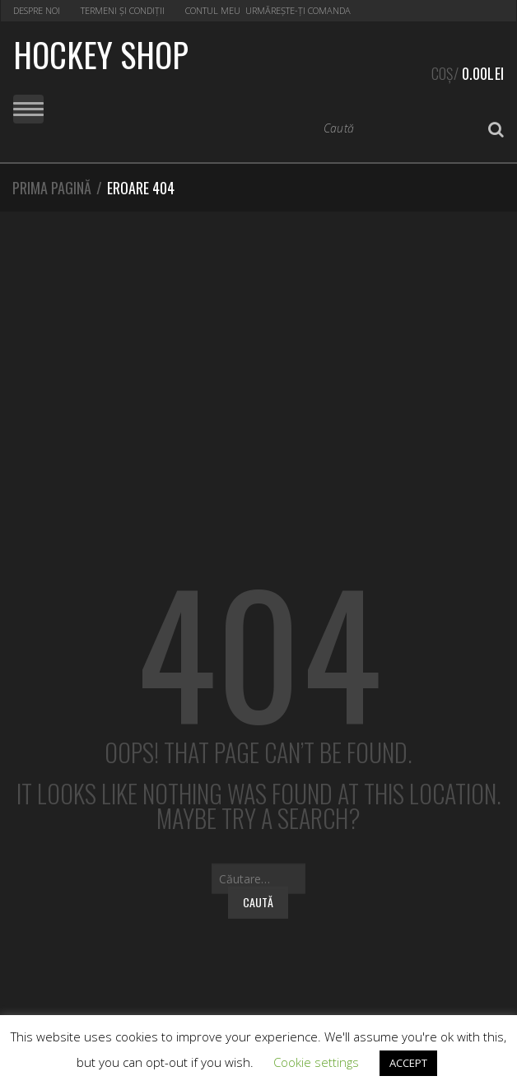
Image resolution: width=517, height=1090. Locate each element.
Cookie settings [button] (316, 1062)
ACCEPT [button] (408, 1062)
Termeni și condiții (123, 10)
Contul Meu (212, 10)
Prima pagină (51, 187)
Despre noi (36, 10)
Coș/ (467, 71)
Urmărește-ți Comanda (298, 10)
